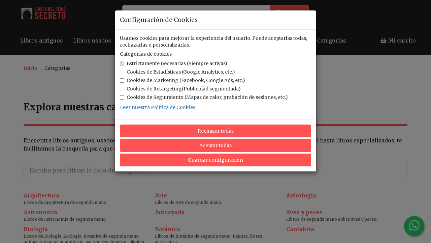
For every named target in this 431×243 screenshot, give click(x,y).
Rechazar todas (216, 131)
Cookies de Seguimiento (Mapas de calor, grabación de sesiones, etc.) (204, 97)
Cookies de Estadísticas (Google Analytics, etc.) (177, 72)
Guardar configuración (215, 160)
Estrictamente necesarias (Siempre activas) (173, 63)
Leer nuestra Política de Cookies (157, 107)
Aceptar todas (215, 145)
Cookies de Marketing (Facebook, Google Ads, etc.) (182, 80)
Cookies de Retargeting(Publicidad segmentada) (180, 89)
